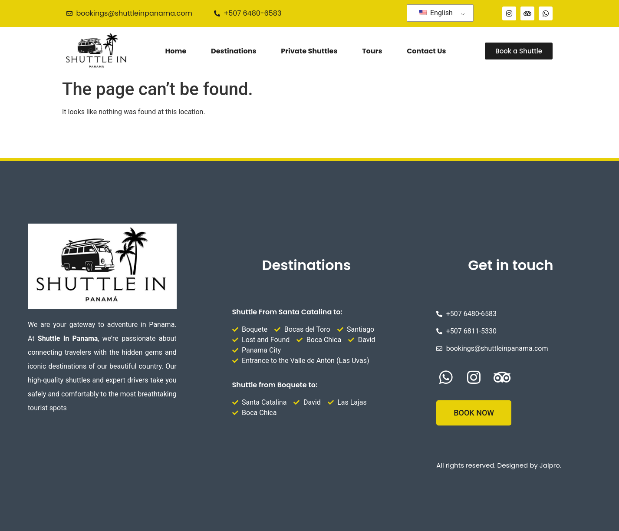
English (436, 13)
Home (176, 51)
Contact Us (426, 51)
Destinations (233, 51)
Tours (372, 51)
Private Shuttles (309, 51)
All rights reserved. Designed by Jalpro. (498, 465)
